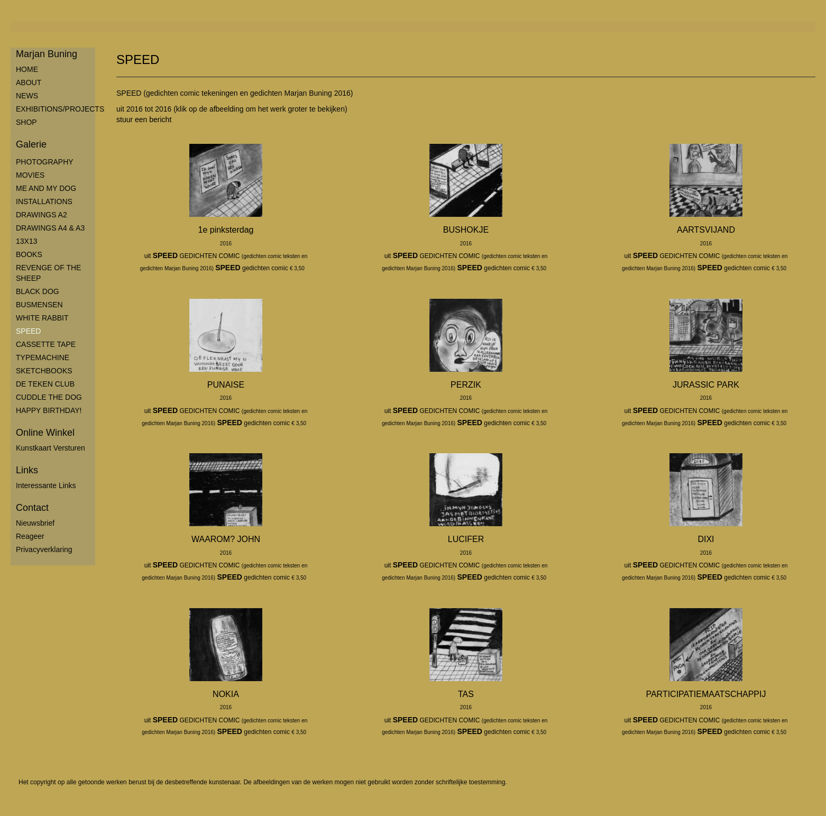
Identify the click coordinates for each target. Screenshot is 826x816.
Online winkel (45, 432)
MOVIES (30, 175)
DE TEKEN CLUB (45, 384)
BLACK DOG (37, 291)
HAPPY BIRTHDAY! (48, 410)
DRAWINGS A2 (41, 214)
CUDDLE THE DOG (49, 397)
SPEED (28, 331)
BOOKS (29, 254)
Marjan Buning (46, 54)
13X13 (26, 241)
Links (27, 470)
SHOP (26, 122)
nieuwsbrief (35, 523)
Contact (32, 507)
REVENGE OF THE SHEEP (48, 272)
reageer (30, 536)
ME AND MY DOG (46, 188)
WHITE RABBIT (42, 318)
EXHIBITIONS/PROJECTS (55, 109)
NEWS (27, 95)
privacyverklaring (44, 549)
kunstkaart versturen (50, 448)
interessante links (46, 485)
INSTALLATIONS (44, 201)
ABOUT (28, 82)
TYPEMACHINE (42, 357)
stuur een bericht (143, 119)
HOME (27, 69)
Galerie (31, 144)
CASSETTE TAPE (46, 344)
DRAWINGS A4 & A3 (50, 228)
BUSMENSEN (39, 304)
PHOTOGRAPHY (45, 162)
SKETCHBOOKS (44, 370)
